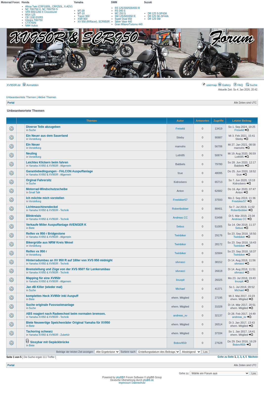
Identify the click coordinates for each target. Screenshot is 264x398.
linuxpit (180, 279)
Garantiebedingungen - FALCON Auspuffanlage (59, 171)
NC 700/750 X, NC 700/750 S (41, 9)
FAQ (238, 85)
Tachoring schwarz (39, 331)
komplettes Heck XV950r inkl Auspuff (52, 296)
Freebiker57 (180, 199)
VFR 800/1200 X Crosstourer (41, 12)
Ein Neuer (33, 144)
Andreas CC (180, 217)
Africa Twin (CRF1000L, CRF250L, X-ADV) (48, 6)
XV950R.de (13, 85)
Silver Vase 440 (123, 21)
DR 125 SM (154, 19)
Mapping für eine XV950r (43, 278)
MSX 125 (30, 14)
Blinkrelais (33, 216)
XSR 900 (82, 19)
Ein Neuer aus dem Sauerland (47, 135)
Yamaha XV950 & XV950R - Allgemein (50, 165)
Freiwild (180, 128)
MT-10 (81, 13)
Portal (10, 102)
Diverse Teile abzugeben (43, 127)
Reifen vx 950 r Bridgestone (45, 233)
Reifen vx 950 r (36, 251)
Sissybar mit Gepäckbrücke (49, 342)
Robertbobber (180, 208)
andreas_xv (180, 315)
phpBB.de (148, 380)
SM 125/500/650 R (125, 16)
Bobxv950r (180, 342)
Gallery (224, 85)
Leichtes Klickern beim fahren (47, 162)
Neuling (31, 153)
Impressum (125, 382)
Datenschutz (138, 382)
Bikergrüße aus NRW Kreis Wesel (49, 242)
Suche (251, 85)
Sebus (180, 226)
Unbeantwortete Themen (21, 97)
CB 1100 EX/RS (34, 17)
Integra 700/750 (33, 20)
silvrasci (180, 262)
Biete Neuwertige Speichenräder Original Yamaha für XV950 (68, 322)
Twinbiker (180, 235)
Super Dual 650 (123, 19)
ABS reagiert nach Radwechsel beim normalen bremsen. (65, 313)
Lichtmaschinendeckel (42, 207)
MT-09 (81, 10)
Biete (32, 228)
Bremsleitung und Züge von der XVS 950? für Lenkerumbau (68, 269)
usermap (210, 85)
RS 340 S (120, 10)
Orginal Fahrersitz (38, 180)
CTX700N (30, 23)
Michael (180, 288)
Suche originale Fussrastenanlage (50, 305)
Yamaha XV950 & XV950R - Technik (49, 210)
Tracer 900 (83, 16)
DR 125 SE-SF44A (158, 16)
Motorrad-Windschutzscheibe (46, 189)
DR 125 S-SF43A (157, 13)
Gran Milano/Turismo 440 (128, 24)
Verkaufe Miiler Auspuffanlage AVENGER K (56, 224)
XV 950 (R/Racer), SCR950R (94, 21)
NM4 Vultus (31, 25)
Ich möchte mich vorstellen (45, 198)
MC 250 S (120, 13)
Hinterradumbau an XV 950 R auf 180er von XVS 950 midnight (69, 260)
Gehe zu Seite (226, 356)
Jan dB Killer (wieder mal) (44, 287)
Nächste (253, 356)
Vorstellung (35, 139)
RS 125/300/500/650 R (127, 8)
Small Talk (34, 192)
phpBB (119, 377)
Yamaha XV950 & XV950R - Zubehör (49, 334)
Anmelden (31, 85)
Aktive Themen (47, 97)
